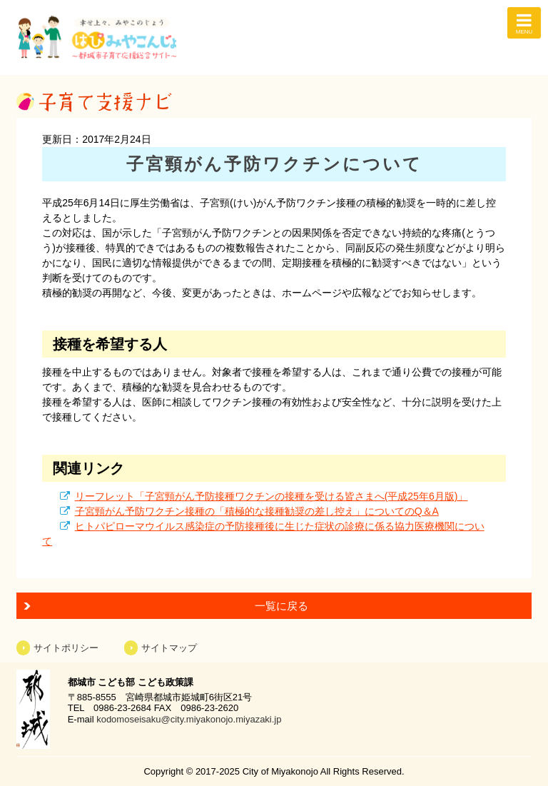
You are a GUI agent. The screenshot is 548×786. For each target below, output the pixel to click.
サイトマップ (169, 648)
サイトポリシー (66, 648)
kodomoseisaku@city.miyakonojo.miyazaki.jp (188, 719)
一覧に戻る (281, 606)
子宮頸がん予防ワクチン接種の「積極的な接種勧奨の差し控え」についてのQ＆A (257, 511)
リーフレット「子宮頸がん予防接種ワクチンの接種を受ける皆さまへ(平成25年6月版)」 (271, 496)
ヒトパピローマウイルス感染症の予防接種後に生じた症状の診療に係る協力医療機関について (263, 533)
